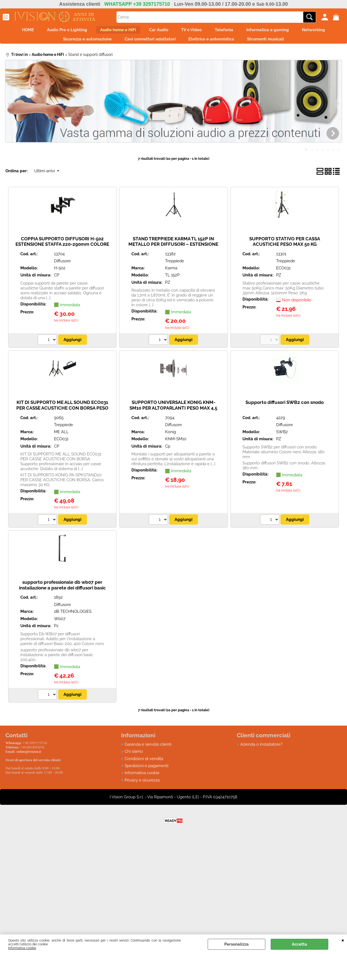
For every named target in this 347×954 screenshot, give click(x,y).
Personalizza (236, 944)
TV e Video (193, 30)
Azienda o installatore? (261, 748)
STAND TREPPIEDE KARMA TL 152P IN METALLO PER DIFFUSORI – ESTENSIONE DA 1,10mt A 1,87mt (173, 248)
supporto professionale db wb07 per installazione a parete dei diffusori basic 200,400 (62, 592)
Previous (8, 108)
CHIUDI (342, 940)
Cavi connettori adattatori (148, 42)
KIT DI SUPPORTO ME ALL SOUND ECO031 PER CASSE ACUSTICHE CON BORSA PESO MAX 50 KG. (62, 412)
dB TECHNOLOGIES (73, 616)
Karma (171, 272)
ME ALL (61, 436)
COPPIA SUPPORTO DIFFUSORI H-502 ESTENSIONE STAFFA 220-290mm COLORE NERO (62, 248)
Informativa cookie (22, 948)
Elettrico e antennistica (213, 42)
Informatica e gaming (276, 30)
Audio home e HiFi (113, 30)
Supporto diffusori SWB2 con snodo (284, 407)
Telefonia (229, 30)
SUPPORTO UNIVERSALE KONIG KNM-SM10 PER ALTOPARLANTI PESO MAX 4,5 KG (173, 412)
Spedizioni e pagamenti (146, 770)
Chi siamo (134, 756)
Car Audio (157, 30)
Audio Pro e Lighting (59, 30)
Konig (170, 436)
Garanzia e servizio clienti (148, 748)
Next (338, 108)
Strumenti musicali (270, 42)
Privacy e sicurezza (142, 784)
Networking (325, 30)
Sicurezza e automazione (82, 42)
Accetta (299, 944)
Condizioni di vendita (144, 763)
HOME (17, 30)
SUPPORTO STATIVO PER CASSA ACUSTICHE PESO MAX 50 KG (284, 245)
